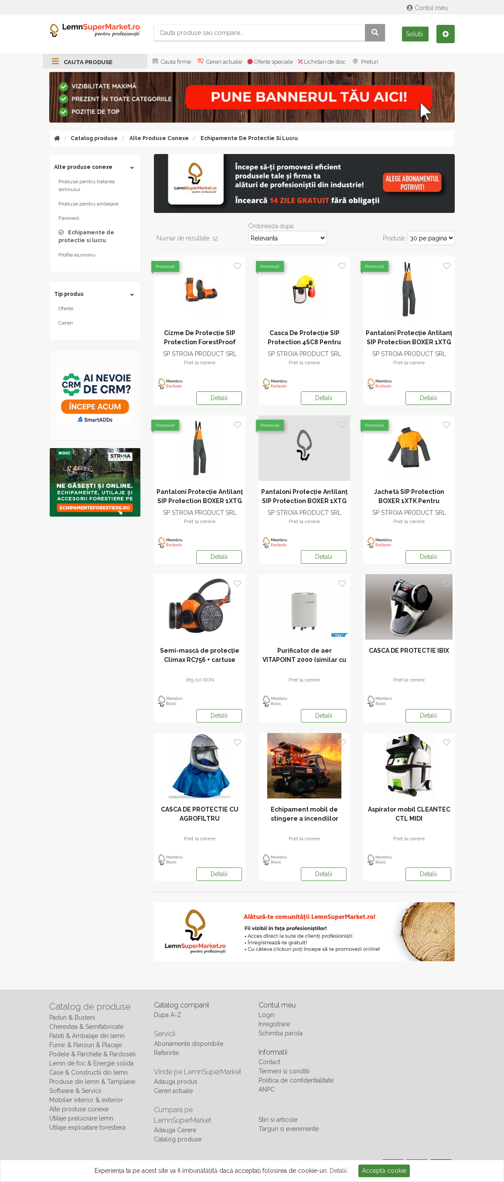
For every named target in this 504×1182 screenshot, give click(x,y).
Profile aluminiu (76, 255)
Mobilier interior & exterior (86, 1099)
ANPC (267, 1089)
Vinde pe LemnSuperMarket (198, 1072)
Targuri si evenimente (289, 1128)
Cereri (65, 323)
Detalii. (339, 1170)
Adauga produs (176, 1081)
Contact (269, 1062)
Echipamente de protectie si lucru (248, 138)
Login (267, 1014)
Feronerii (68, 218)
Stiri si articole (278, 1119)
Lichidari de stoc (322, 61)
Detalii (219, 397)
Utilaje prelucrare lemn (81, 1118)
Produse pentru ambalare (88, 204)
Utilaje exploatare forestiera (87, 1127)
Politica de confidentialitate (296, 1080)
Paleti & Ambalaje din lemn (87, 1035)
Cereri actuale (219, 61)
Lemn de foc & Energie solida (91, 1063)
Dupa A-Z (167, 1014)
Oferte (65, 308)
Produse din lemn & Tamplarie (92, 1081)
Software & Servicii (75, 1090)
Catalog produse (94, 138)
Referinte (166, 1052)
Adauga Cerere (175, 1130)
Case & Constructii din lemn (88, 1072)
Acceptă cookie (384, 1170)
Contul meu (428, 7)
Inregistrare (274, 1024)
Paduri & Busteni (72, 1017)
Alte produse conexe (158, 138)
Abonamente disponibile (188, 1043)
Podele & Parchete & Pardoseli (92, 1054)
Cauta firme (171, 61)
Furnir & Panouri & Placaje (85, 1045)
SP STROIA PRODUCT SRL (200, 353)
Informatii (273, 1052)
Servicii (164, 1034)
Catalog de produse (90, 1006)
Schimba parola (281, 1033)
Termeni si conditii (284, 1071)
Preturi (364, 61)
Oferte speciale (270, 61)
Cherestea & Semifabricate (86, 1026)
